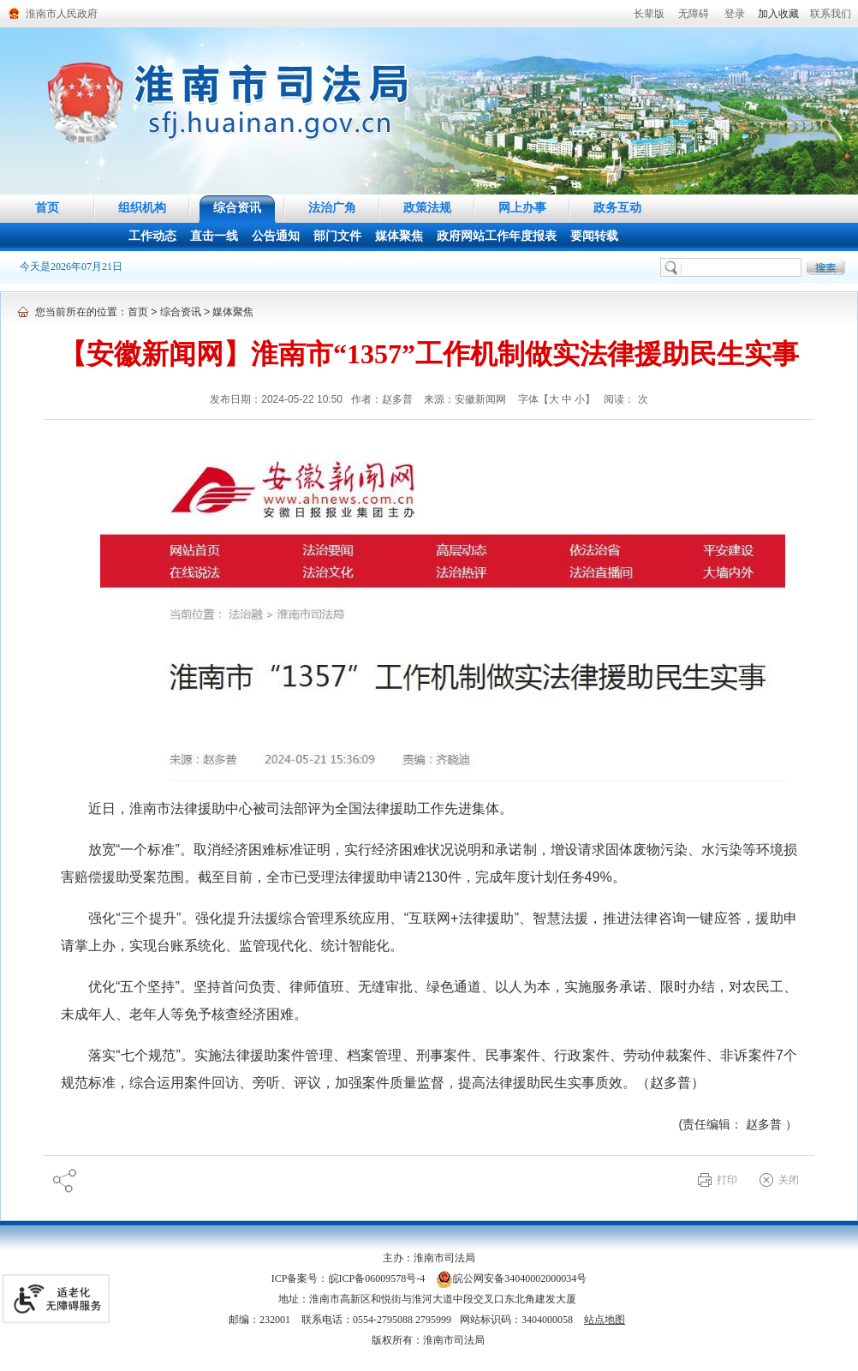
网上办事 (522, 207)
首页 (47, 207)
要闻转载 (594, 236)
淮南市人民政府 (62, 14)
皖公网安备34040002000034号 (511, 1278)
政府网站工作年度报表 (497, 236)
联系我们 (830, 14)
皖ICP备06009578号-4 (377, 1278)
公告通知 (276, 236)
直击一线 (214, 236)
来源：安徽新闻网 (466, 399)
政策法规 (427, 207)
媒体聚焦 (399, 236)
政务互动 (617, 207)
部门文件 (337, 236)
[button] (649, 14)
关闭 (788, 1180)
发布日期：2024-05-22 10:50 (276, 399)
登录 (734, 14)
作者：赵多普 (383, 399)
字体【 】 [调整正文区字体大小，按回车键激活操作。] (557, 399)
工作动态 (152, 236)
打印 (727, 1180)
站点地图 (604, 1320)
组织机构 (142, 207)
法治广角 (332, 207)
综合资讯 (237, 207)
